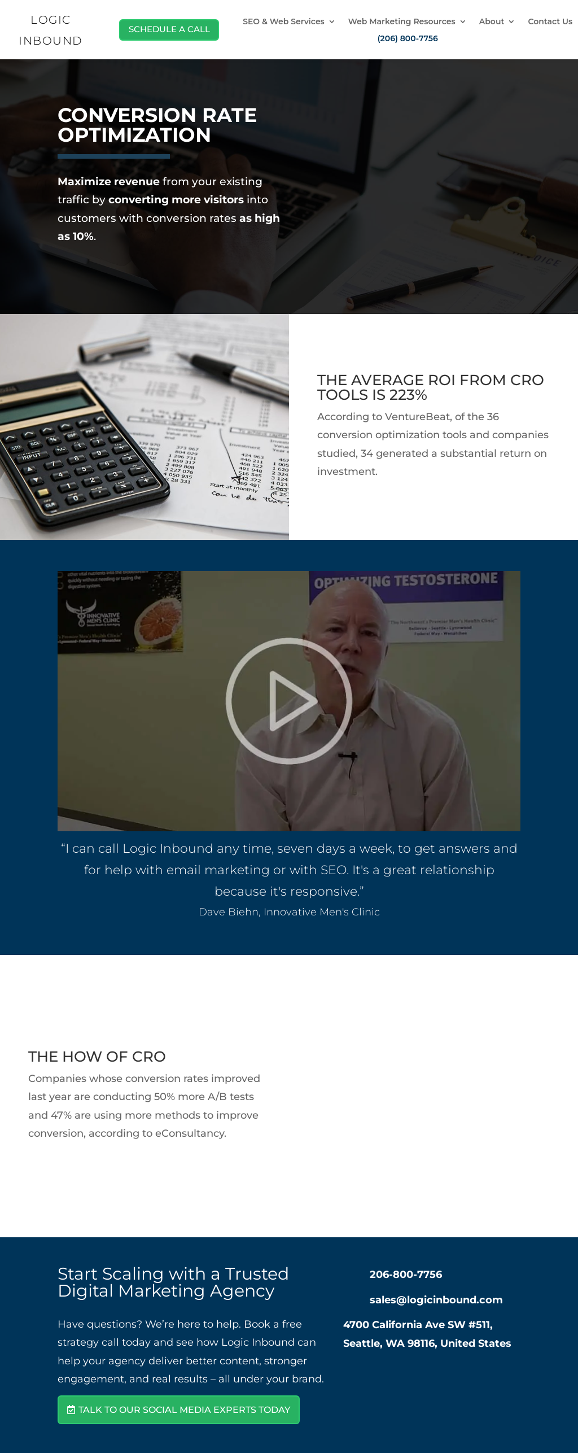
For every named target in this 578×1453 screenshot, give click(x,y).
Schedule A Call (165, 29)
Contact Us (550, 22)
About (492, 22)
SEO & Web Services (284, 22)
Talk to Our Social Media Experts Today (184, 1409)
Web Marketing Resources (402, 22)
